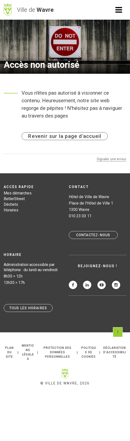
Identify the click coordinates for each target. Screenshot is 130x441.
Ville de (35, 9)
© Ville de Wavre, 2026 (65, 383)
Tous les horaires (28, 308)
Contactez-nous (93, 235)
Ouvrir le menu (118, 10)
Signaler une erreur (111, 159)
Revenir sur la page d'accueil (64, 136)
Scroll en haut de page (118, 332)
